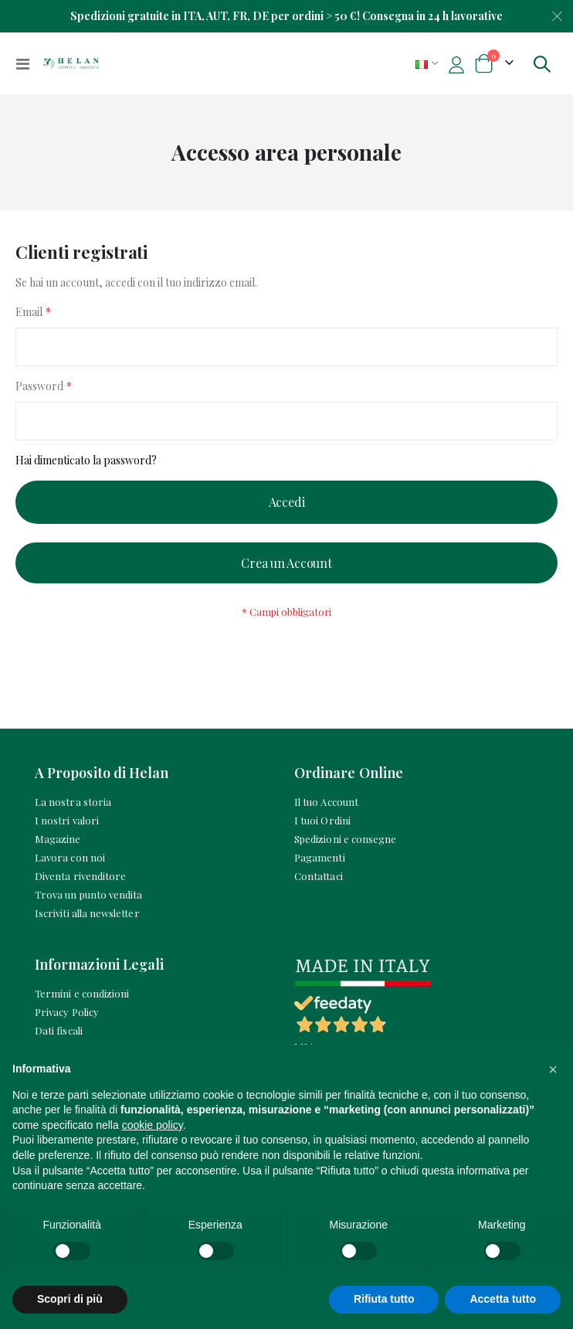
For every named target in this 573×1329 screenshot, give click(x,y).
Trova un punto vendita (88, 894)
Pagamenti (319, 857)
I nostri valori (67, 820)
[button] (553, 1069)
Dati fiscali (59, 1030)
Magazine (58, 838)
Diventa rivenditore (80, 875)
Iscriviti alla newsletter (87, 912)
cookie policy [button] (152, 1125)
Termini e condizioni (82, 993)
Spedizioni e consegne (345, 838)
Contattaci (318, 875)
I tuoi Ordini (322, 820)
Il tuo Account (326, 801)
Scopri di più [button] (70, 1299)
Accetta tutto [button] (503, 1299)
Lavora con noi (70, 857)
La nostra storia (73, 801)
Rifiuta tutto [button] (384, 1299)
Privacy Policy (67, 1011)
